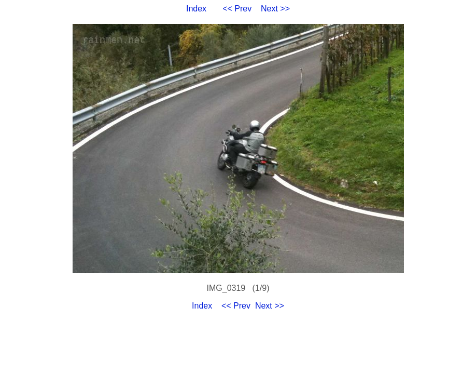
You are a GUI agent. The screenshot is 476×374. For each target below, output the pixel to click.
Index (196, 8)
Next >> (275, 8)
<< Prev (236, 8)
